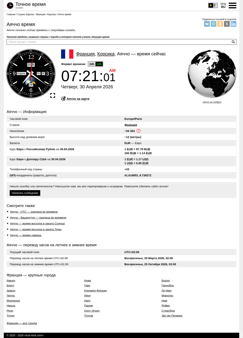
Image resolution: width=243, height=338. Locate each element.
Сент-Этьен (91, 310)
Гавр (87, 285)
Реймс (166, 305)
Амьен (11, 280)
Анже (87, 280)
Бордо (166, 280)
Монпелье (13, 300)
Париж (88, 305)
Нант (87, 300)
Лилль (11, 295)
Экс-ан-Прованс (172, 315)
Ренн (10, 310)
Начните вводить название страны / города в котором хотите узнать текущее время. (58, 37)
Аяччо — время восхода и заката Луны (36, 229)
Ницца (11, 305)
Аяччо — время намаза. (26, 235)
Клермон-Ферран (95, 290)
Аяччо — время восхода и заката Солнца (37, 223)
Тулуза (88, 315)
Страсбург (168, 310)
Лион (87, 295)
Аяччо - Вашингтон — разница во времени (38, 217)
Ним (164, 300)
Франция (131, 124)
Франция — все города (22, 323)
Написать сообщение (25, 192)
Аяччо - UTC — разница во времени (34, 211)
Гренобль (168, 285)
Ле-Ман (166, 290)
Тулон (10, 315)
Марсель (167, 295)
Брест (10, 285)
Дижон (11, 290)
